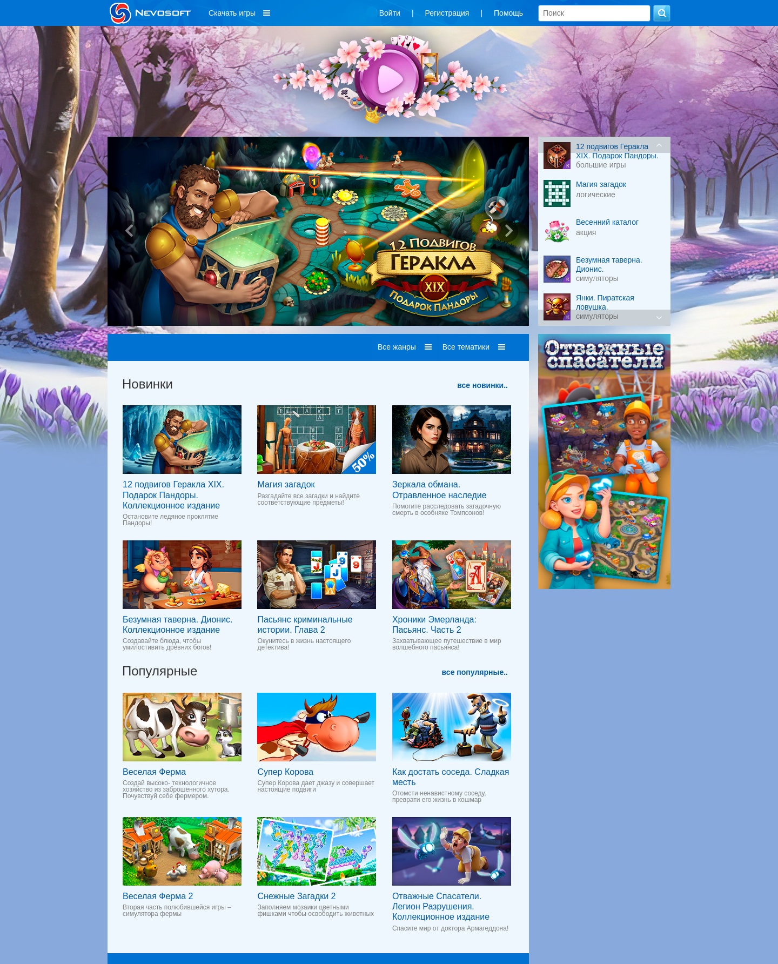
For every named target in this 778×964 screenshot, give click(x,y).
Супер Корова (285, 771)
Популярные (159, 671)
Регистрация (447, 13)
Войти (389, 13)
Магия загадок (285, 484)
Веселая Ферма (154, 771)
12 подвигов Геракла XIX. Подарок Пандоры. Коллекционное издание (173, 495)
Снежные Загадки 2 (296, 896)
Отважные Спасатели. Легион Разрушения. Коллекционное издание (440, 906)
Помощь (508, 13)
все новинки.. (482, 385)
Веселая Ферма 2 (158, 896)
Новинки (147, 384)
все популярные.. (475, 672)
